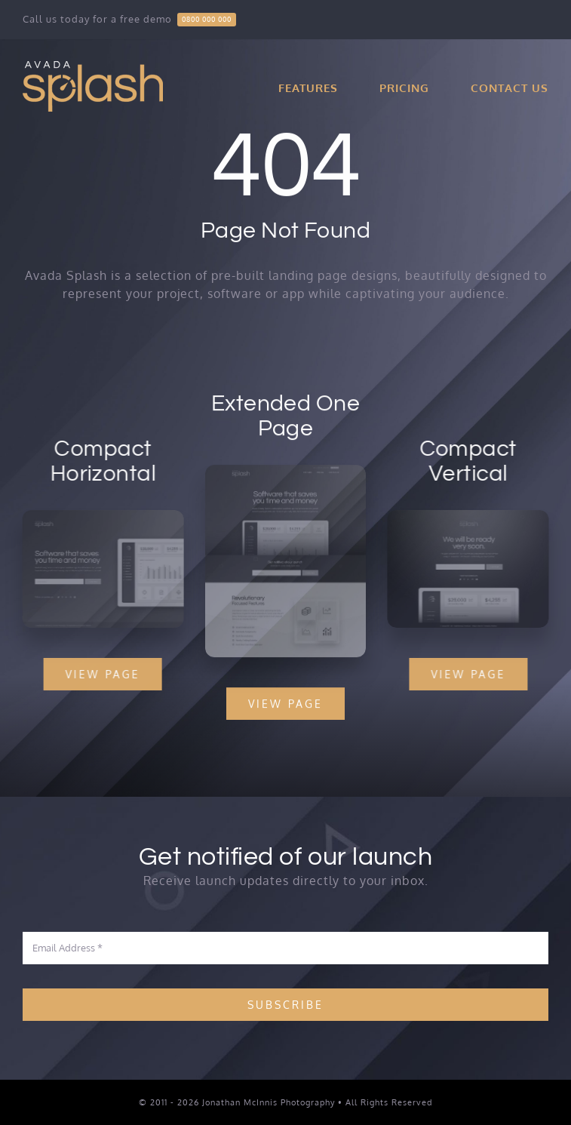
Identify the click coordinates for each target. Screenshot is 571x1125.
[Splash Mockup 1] (470, 516)
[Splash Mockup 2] (101, 516)
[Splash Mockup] (286, 472)
